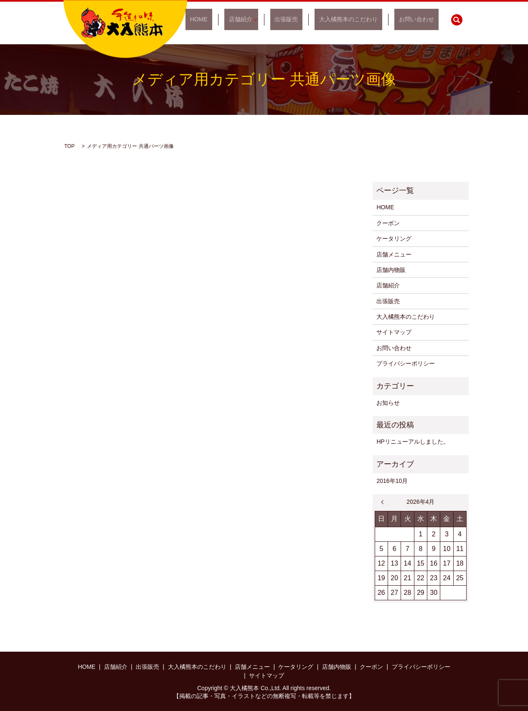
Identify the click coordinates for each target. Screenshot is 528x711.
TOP (69, 146)
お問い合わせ (421, 19)
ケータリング (393, 238)
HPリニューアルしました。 (412, 441)
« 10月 (384, 502)
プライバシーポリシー (405, 363)
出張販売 (309, 19)
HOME (235, 19)
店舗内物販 (391, 270)
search (456, 19)
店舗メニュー (393, 254)
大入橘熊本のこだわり (362, 19)
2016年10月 (392, 480)
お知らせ (388, 402)
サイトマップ (393, 332)
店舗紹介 (267, 19)
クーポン (388, 223)
